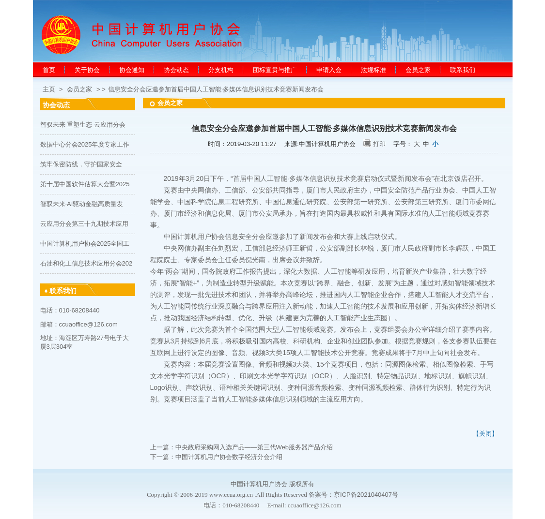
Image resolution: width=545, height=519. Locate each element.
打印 (379, 144)
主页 (49, 89)
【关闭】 (485, 433)
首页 (49, 70)
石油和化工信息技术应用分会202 (86, 263)
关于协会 (87, 70)
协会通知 (131, 70)
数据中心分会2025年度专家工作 (85, 144)
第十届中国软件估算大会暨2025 (85, 184)
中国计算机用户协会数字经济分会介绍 (228, 456)
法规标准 (373, 70)
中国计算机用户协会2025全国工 (85, 243)
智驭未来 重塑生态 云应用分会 (82, 124)
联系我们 (462, 70)
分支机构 (221, 70)
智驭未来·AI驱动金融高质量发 (82, 204)
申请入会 (329, 70)
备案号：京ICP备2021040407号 (353, 494)
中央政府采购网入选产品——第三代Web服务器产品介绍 (254, 447)
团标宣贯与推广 (275, 70)
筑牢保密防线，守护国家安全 (81, 164)
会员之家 (418, 70)
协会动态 (176, 70)
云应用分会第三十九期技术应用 (84, 223)
